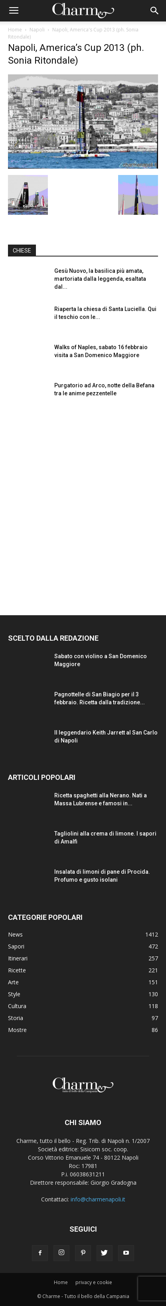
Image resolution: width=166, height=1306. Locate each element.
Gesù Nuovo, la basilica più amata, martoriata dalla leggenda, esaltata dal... (100, 279)
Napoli (37, 29)
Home (15, 29)
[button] (155, 10)
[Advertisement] (83, 504)
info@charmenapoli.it (98, 1199)
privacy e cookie (93, 1282)
